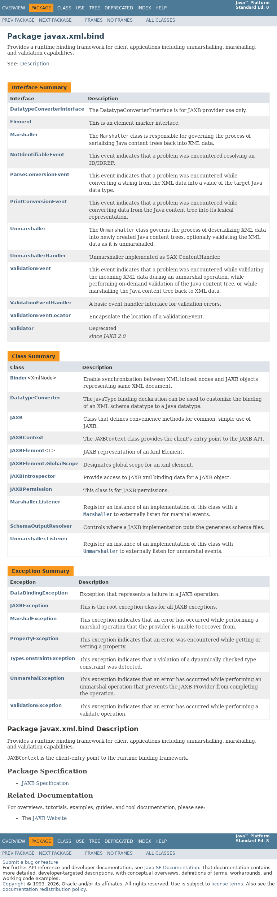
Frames (94, 20)
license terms (227, 884)
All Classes (160, 20)
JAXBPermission (31, 489)
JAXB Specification (45, 783)
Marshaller (24, 134)
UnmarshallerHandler (38, 255)
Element (21, 121)
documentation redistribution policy (44, 889)
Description (34, 63)
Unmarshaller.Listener (39, 538)
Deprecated (119, 7)
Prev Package (18, 20)
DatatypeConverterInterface (47, 109)
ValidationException (36, 705)
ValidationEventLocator (40, 315)
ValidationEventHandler (40, 302)
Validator (22, 328)
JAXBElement (27, 450)
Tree (94, 7)
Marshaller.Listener (35, 502)
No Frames (120, 20)
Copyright (14, 884)
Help (161, 7)
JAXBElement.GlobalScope (44, 463)
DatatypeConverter (35, 397)
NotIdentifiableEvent (37, 154)
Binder (18, 378)
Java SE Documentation (171, 867)
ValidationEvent (30, 268)
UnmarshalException (37, 678)
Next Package (55, 20)
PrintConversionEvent (38, 201)
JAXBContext (26, 437)
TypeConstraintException (42, 658)
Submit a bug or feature (30, 862)
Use (80, 7)
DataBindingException (39, 593)
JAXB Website (49, 818)
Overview (13, 7)
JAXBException (29, 605)
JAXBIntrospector (32, 476)
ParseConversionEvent (39, 174)
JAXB (16, 417)
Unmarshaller (27, 228)
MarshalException (33, 618)
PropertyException (34, 638)
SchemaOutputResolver (41, 526)
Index (144, 7)
